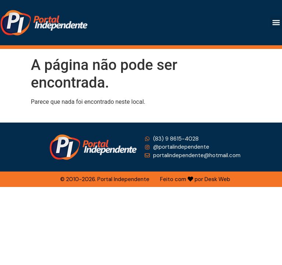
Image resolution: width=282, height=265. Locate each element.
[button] (276, 23)
